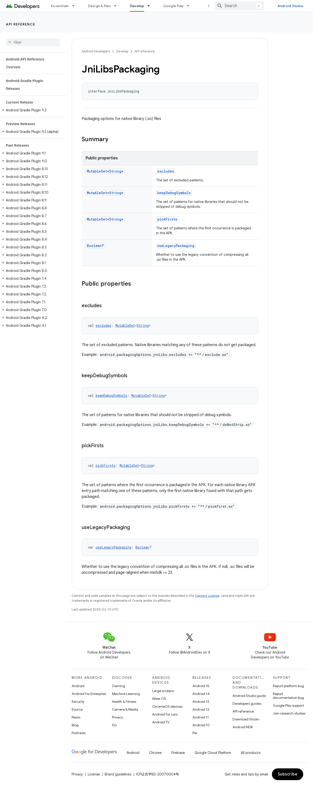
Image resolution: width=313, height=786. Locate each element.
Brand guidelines (118, 774)
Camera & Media (125, 709)
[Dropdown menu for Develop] (150, 6)
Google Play (173, 6)
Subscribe (288, 774)
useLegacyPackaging (175, 245)
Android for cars (165, 714)
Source (77, 709)
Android (78, 686)
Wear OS (159, 698)
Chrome (155, 753)
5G (114, 725)
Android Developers (96, 51)
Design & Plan (99, 6)
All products (250, 753)
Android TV (160, 722)
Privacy (117, 717)
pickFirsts (167, 219)
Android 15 (200, 686)
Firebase (178, 753)
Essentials (60, 6)
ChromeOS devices (167, 706)
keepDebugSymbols (174, 192)
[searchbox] (33, 42)
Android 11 (200, 717)
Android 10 (201, 725)
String (115, 171)
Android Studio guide (249, 695)
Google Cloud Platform (213, 753)
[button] (32, 110)
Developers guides (247, 703)
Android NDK (243, 727)
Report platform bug (288, 686)
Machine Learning (126, 694)
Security (78, 701)
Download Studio (246, 719)
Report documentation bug (288, 696)
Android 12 (200, 709)
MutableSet (97, 171)
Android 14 (201, 694)
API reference (20, 24)
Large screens (163, 691)
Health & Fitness (124, 701)
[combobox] (239, 5)
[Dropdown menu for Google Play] (190, 6)
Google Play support (288, 705)
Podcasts (79, 733)
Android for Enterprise (89, 694)
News (76, 717)
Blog (212, 6)
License (94, 774)
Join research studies (289, 713)
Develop (122, 51)
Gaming (118, 686)
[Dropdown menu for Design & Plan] (117, 6)
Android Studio (290, 6)
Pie (194, 733)
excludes (165, 171)
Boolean (94, 245)
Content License (207, 596)
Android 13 (200, 701)
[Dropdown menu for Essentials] (75, 6)
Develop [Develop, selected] (137, 6)
